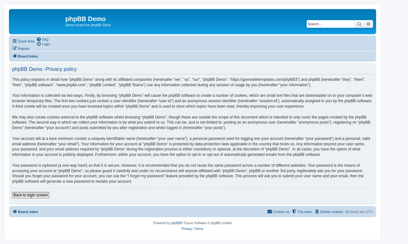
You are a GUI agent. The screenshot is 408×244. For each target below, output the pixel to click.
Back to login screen (30, 195)
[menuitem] (42, 39)
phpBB (176, 223)
